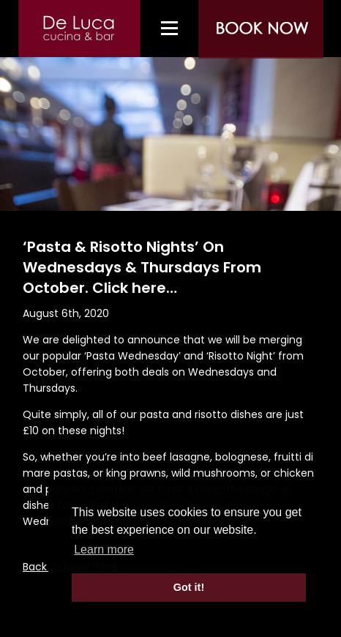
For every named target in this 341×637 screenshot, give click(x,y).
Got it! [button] (188, 587)
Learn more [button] (104, 549)
